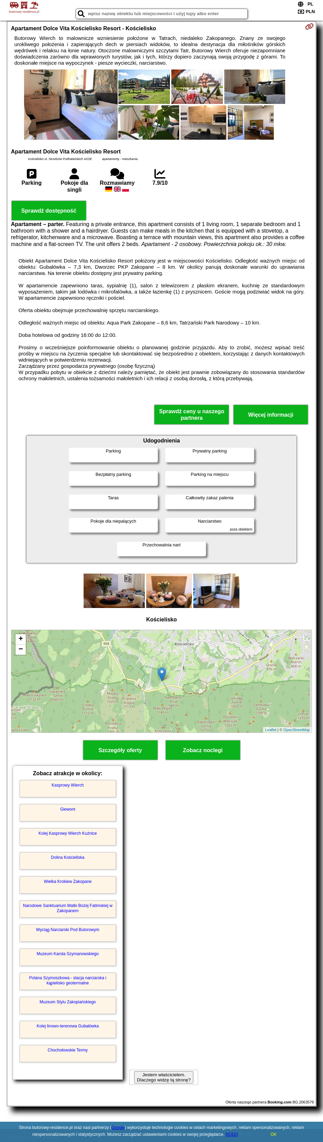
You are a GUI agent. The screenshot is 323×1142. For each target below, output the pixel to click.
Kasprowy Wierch (68, 785)
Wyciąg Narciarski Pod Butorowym (67, 929)
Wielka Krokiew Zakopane (67, 881)
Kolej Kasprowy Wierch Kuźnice (68, 833)
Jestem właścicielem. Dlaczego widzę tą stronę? (164, 1077)
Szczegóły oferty (120, 750)
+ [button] (21, 639)
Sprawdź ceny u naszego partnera (191, 414)
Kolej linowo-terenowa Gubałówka (67, 1026)
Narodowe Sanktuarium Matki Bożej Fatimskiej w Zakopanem (67, 908)
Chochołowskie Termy (68, 1050)
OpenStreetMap (296, 730)
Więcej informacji (270, 415)
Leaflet (270, 730)
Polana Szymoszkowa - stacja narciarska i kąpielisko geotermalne (67, 980)
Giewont (67, 809)
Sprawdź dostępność (48, 211)
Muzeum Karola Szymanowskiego (67, 953)
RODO (232, 1134)
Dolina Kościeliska (67, 857)
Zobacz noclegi (203, 750)
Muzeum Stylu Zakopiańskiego (68, 1002)
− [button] (21, 649)
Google (118, 1127)
